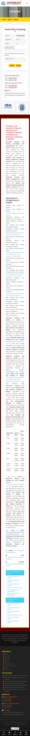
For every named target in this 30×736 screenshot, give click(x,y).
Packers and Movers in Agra (15, 592)
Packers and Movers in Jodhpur (13, 612)
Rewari (10, 19)
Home (4, 19)
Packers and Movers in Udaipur (13, 626)
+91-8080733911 (7, 701)
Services (6, 658)
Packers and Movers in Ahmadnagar (13, 595)
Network (6, 660)
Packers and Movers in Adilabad (13, 585)
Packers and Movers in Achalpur (13, 581)
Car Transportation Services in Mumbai (16, 681)
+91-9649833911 (19, 555)
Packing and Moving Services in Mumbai (16, 675)
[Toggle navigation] (27, 3)
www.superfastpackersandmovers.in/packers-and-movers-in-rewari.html (15, 259)
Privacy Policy (8, 664)
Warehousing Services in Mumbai (14, 687)
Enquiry (6, 668)
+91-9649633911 (10, 557)
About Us (7, 656)
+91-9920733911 (6, 699)
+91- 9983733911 (11, 85)
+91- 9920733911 (11, 83)
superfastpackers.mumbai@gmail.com (13, 714)
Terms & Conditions (10, 666)
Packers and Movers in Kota (15, 619)
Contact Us (7, 670)
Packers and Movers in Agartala (13, 589)
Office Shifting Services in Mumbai (14, 683)
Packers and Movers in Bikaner (13, 616)
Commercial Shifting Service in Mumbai (16, 685)
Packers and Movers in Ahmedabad (13, 598)
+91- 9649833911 (11, 90)
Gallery (6, 662)
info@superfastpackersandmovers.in (15, 98)
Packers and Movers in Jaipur (13, 609)
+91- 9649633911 (11, 92)
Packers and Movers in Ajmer (13, 622)
